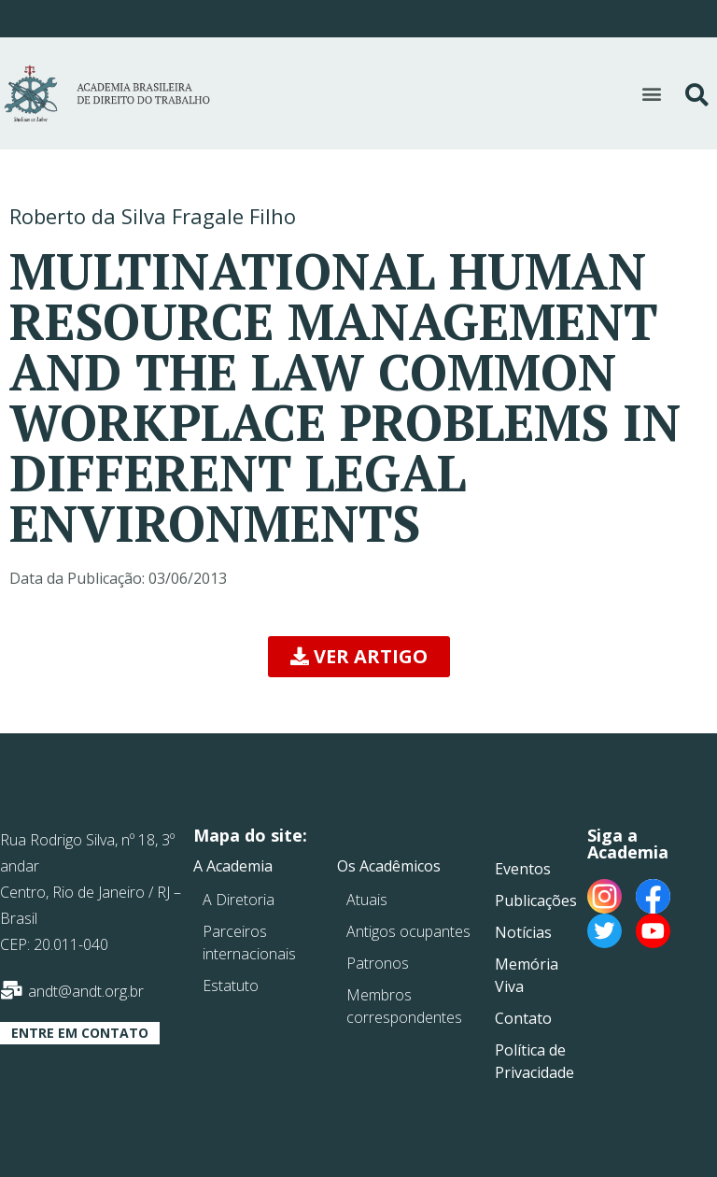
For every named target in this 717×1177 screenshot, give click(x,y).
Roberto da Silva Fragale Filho (152, 216)
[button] (651, 93)
